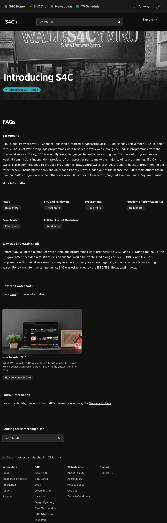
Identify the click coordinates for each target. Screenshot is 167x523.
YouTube (7, 457)
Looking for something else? (23, 429)
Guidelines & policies (14, 478)
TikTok (52, 457)
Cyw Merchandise (45, 508)
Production (9, 484)
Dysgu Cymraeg (44, 502)
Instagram (23, 457)
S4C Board (41, 478)
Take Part (40, 520)
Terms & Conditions (78, 496)
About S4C (41, 473)
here (13, 294)
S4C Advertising (44, 514)
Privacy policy (75, 484)
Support (7, 496)
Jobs (38, 484)
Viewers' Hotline (100, 403)
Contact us (106, 473)
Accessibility (74, 478)
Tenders (7, 490)
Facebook (38, 457)
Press (5, 473)
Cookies (72, 490)
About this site (76, 473)
